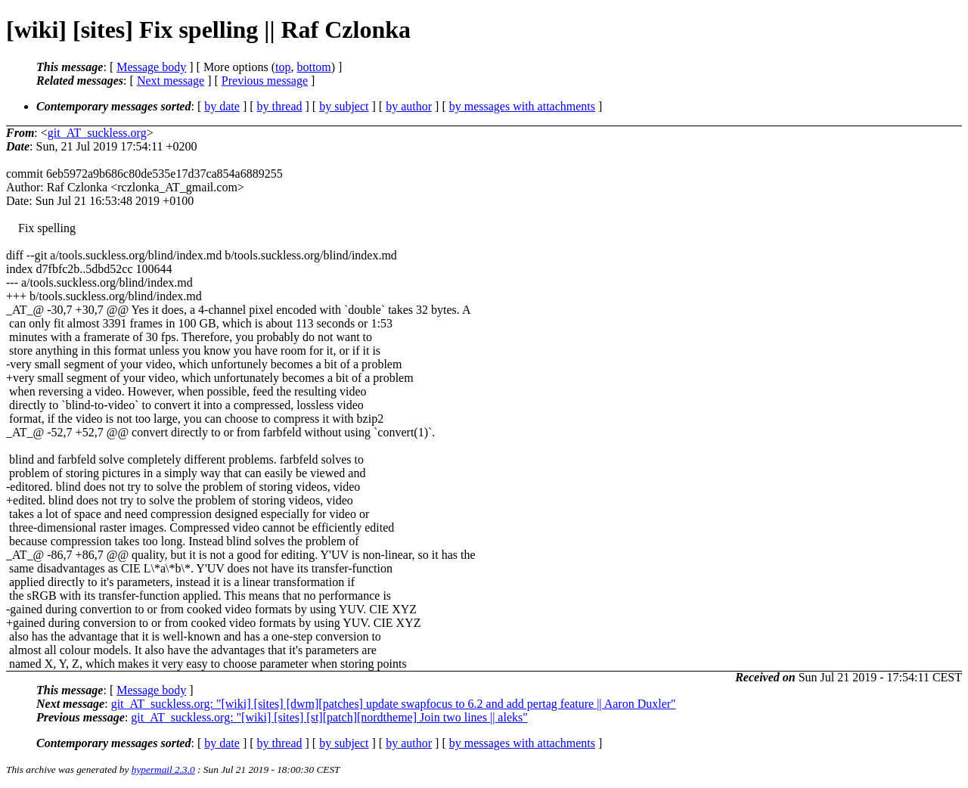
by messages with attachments (522, 106)
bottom (313, 66)
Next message (170, 80)
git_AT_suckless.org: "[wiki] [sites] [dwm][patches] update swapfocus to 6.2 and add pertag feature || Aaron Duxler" (393, 703)
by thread (279, 106)
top (282, 66)
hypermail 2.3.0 (163, 769)
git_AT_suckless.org (97, 132)
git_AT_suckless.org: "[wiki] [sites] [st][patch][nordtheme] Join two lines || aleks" (329, 717)
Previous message (265, 80)
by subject (343, 106)
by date (222, 106)
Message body (151, 66)
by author (409, 106)
